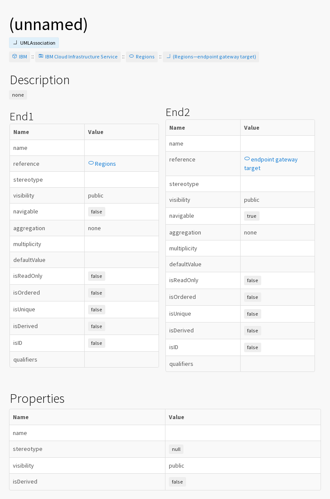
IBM (19, 56)
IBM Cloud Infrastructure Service (78, 56)
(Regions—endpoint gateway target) (211, 56)
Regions (142, 56)
